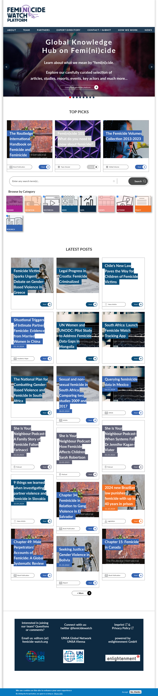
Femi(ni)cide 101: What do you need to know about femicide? (75, 138)
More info (58, 693)
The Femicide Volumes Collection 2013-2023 (124, 136)
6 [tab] (87, 97)
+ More (80, 593)
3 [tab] (77, 97)
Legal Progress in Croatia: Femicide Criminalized (73, 276)
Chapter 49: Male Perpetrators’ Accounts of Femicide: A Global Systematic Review (29, 553)
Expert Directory (68, 30)
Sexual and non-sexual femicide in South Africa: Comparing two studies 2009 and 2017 (73, 392)
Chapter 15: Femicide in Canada (122, 544)
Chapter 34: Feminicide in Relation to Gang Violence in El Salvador (72, 506)
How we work (128, 30)
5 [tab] (83, 97)
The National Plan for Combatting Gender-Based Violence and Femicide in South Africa (31, 390)
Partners (43, 30)
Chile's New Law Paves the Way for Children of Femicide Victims (121, 273)
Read (43, 167)
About (11, 30)
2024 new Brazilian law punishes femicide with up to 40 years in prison (120, 495)
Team (26, 30)
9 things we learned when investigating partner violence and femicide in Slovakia (30, 490)
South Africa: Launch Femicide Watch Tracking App (121, 330)
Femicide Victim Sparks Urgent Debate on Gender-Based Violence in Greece (29, 282)
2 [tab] (73, 97)
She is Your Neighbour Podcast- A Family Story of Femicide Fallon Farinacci (29, 439)
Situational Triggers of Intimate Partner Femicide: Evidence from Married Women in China (29, 331)
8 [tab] (93, 97)
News (148, 30)
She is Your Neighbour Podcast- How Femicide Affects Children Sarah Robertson (75, 446)
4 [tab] (80, 97)
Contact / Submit (99, 30)
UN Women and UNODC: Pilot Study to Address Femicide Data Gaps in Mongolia (75, 336)
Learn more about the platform (77, 87)
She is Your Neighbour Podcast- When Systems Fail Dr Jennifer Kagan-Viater (121, 439)
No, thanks (135, 692)
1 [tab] (70, 97)
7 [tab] (90, 97)
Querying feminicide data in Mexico (121, 382)
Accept (125, 692)
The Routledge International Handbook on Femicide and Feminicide (21, 144)
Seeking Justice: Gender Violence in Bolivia (74, 554)
